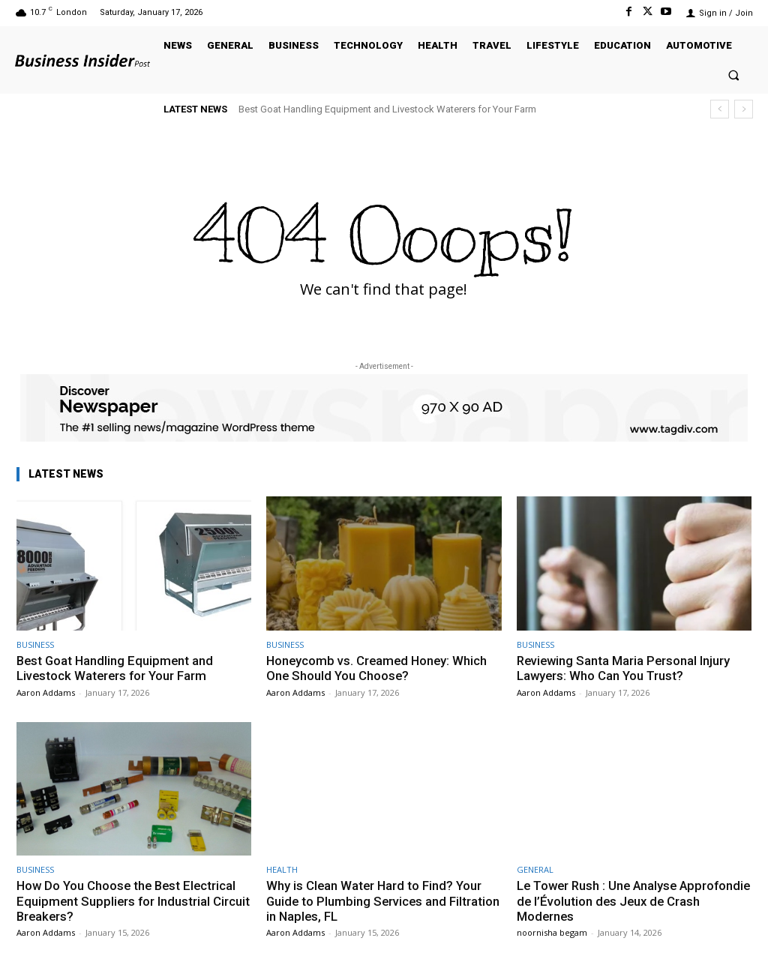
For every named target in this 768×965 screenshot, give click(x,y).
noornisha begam (552, 932)
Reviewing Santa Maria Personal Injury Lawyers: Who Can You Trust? (625, 668)
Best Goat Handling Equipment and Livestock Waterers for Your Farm (387, 109)
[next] (743, 109)
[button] (734, 74)
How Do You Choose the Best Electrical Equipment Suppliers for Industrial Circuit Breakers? (128, 901)
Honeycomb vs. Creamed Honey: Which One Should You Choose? (378, 668)
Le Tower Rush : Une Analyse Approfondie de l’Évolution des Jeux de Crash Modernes (630, 901)
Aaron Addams (45, 692)
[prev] (719, 109)
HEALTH (282, 869)
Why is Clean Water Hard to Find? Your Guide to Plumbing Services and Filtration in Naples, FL (375, 901)
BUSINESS (35, 644)
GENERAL (535, 869)
